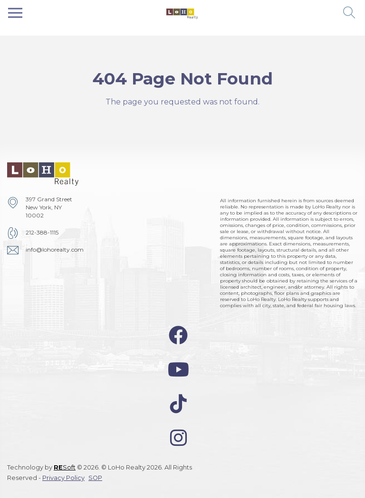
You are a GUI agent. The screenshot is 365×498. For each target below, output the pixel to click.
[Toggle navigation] (15, 13)
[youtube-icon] (178, 369)
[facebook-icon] (178, 335)
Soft (65, 467)
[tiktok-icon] (178, 403)
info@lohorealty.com (55, 249)
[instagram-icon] (178, 438)
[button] (349, 13)
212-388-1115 (42, 232)
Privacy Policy (63, 477)
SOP (95, 477)
